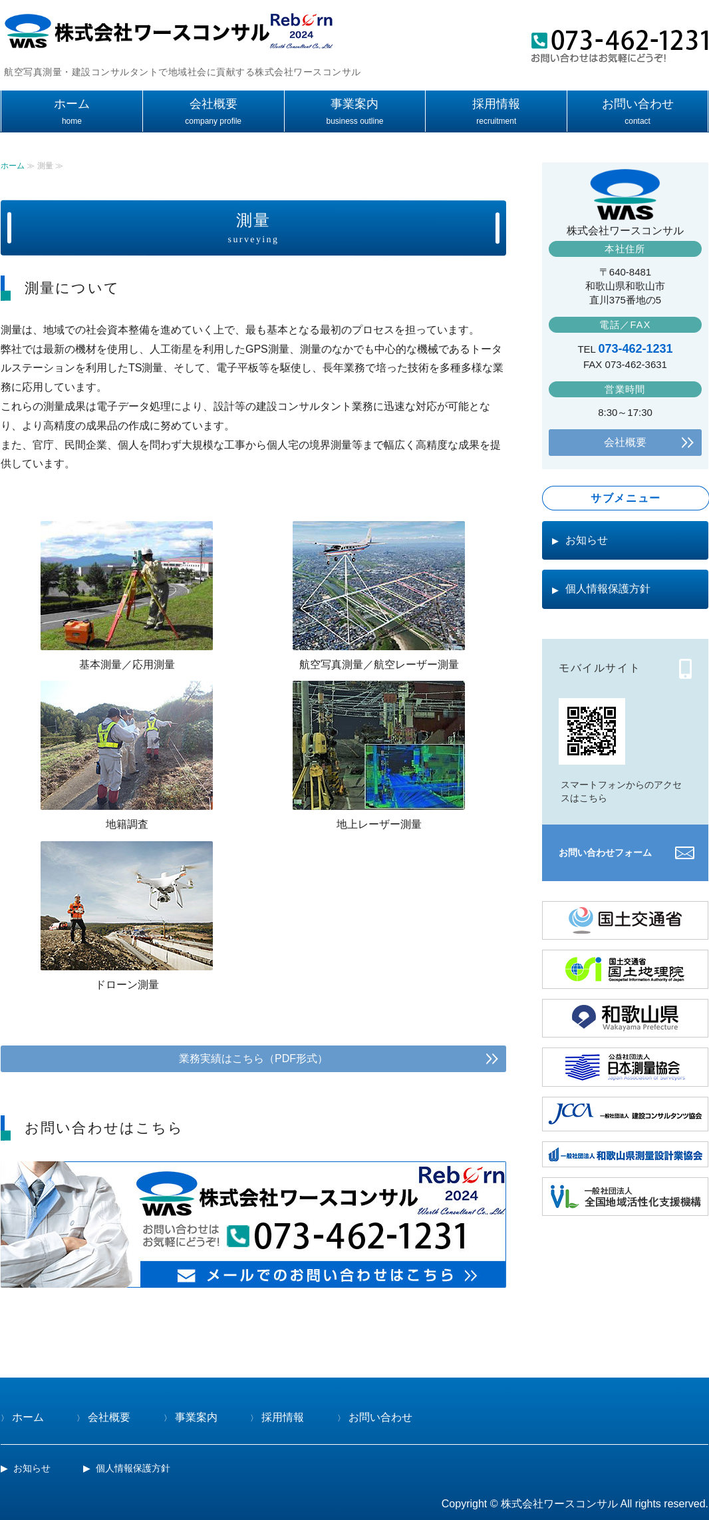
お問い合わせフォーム (605, 852)
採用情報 (496, 103)
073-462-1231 (636, 348)
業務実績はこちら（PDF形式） (253, 1058)
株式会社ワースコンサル (559, 1503)
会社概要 (213, 103)
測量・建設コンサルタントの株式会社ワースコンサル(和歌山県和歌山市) (167, 33)
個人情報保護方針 (607, 588)
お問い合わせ (638, 103)
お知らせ (586, 540)
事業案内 (354, 103)
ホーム (72, 103)
